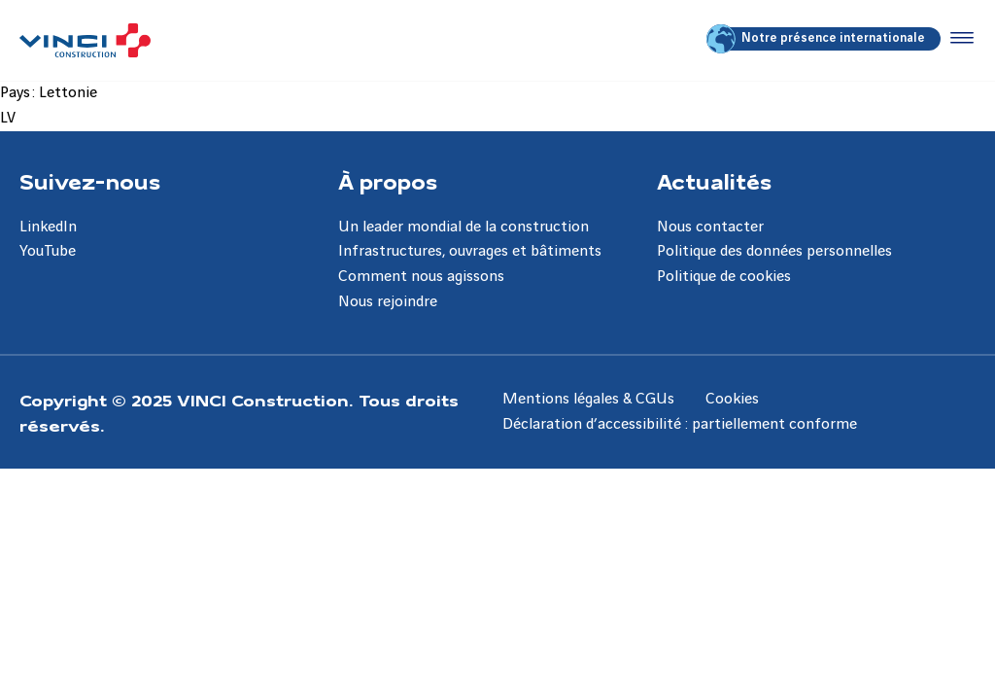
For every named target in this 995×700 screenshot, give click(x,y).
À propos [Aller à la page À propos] (387, 181)
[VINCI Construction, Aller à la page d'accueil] (85, 40)
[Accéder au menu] (958, 38)
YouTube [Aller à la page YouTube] (47, 251)
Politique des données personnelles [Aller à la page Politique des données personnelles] (774, 251)
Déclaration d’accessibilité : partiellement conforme (679, 424)
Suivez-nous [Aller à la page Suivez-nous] (89, 181)
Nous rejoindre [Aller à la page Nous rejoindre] (387, 302)
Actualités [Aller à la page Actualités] (714, 181)
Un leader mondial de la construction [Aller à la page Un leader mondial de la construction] (463, 227)
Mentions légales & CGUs (588, 399)
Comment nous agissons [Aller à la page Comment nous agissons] (421, 276)
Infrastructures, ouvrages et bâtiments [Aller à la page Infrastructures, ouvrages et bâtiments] (469, 251)
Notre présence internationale (817, 39)
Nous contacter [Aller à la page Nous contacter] (710, 227)
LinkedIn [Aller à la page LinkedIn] (48, 227)
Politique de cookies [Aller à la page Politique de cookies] (724, 276)
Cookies (732, 399)
